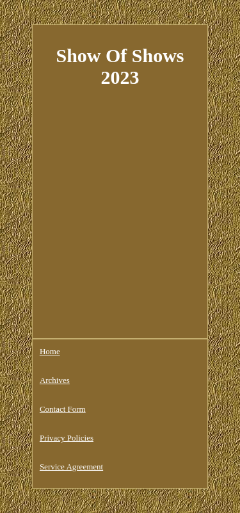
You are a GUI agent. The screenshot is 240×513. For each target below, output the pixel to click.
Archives (55, 380)
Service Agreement (71, 466)
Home (50, 351)
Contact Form (63, 409)
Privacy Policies (66, 438)
